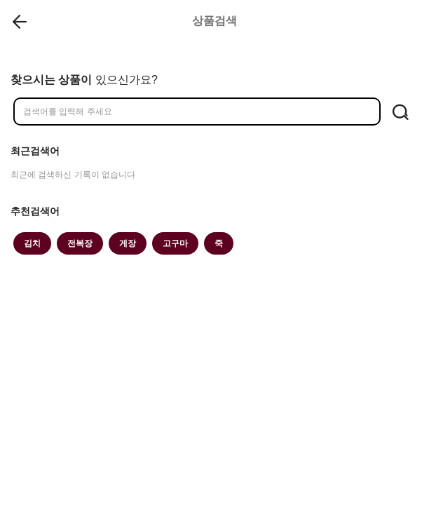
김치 (32, 243)
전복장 (80, 243)
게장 (127, 243)
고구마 (175, 243)
